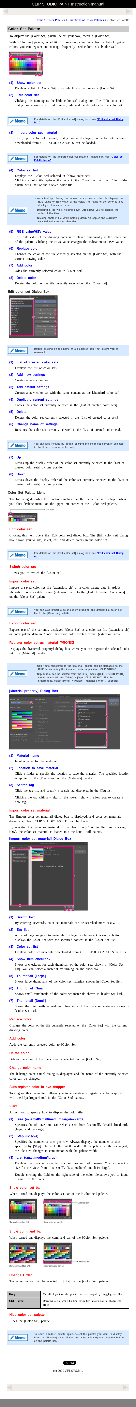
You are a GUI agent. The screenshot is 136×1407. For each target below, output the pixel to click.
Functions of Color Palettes (86, 20)
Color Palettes (56, 20)
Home (39, 20)
